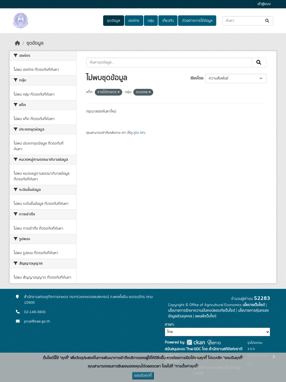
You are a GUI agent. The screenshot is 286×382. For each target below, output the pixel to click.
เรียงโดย (196, 78)
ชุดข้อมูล (113, 20)
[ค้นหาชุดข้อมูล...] (247, 21)
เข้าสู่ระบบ (264, 4)
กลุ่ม (151, 20)
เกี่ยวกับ (168, 20)
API (123, 132)
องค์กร (133, 20)
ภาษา (169, 324)
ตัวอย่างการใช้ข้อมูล (197, 20)
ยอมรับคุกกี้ (143, 375)
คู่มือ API (138, 132)
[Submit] (267, 21)
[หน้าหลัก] (17, 43)
